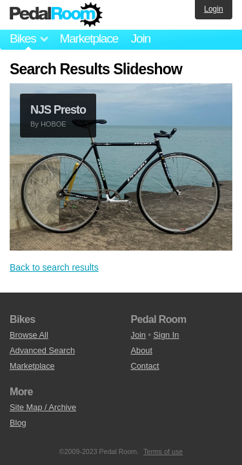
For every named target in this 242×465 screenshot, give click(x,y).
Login (213, 9)
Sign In (166, 335)
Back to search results (54, 267)
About (141, 350)
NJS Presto (58, 109)
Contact (145, 366)
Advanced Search (42, 350)
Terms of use (163, 451)
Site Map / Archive (43, 407)
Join (140, 38)
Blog (18, 423)
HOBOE (53, 124)
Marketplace (88, 38)
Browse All (29, 335)
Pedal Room (56, 15)
